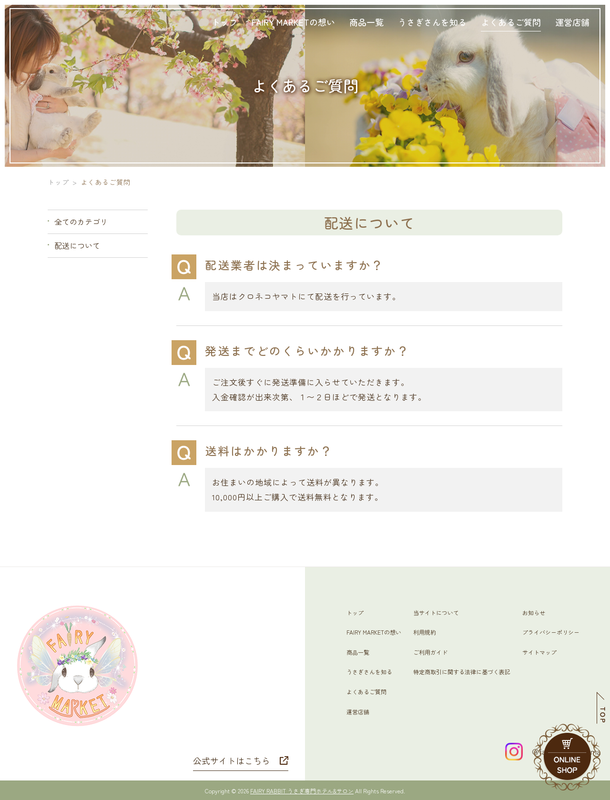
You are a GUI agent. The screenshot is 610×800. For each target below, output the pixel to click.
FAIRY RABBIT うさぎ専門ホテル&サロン (302, 791)
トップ (58, 182)
